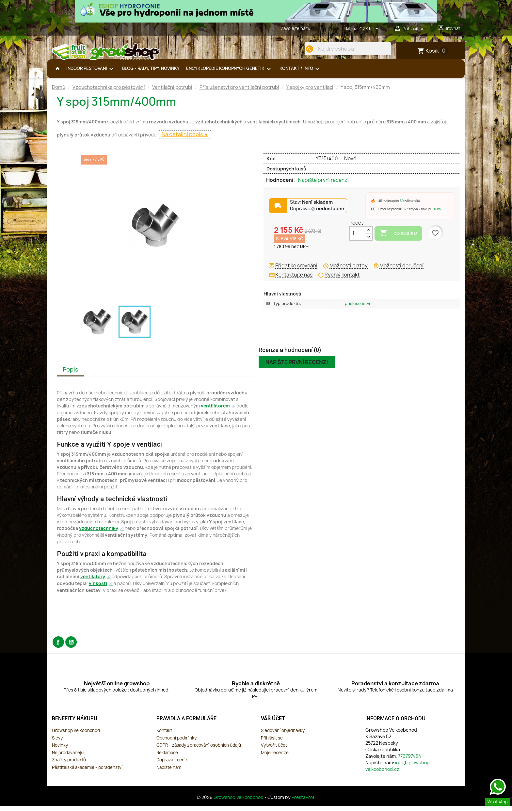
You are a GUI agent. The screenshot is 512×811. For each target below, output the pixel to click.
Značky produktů (69, 765)
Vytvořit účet (274, 750)
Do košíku (398, 238)
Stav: (311, 207)
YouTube (71, 647)
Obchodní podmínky (176, 743)
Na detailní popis (183, 139)
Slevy (57, 743)
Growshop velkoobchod (76, 736)
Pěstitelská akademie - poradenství (87, 772)
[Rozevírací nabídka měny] (370, 29)
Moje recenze (275, 758)
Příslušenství (357, 308)
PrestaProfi (303, 802)
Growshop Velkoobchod (239, 802)
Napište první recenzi (323, 185)
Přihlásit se (272, 743)
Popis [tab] (70, 375)
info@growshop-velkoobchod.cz (398, 771)
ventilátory (92, 582)
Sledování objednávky (283, 736)
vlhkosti (98, 589)
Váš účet (273, 724)
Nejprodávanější (68, 758)
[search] (304, 49)
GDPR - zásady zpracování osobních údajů (198, 750)
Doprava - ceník (172, 765)
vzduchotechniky (98, 533)
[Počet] (357, 238)
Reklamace (167, 758)
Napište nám (168, 772)
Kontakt (164, 736)
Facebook (58, 647)
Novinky (60, 750)
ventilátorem (215, 411)
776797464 (322, 28)
